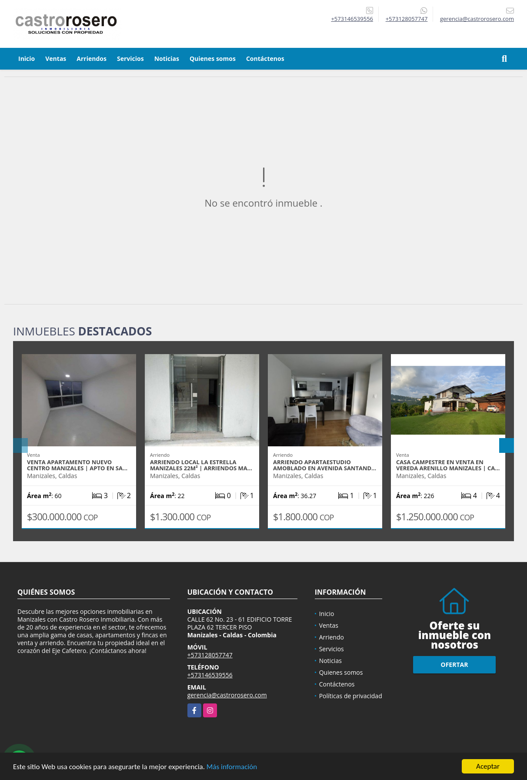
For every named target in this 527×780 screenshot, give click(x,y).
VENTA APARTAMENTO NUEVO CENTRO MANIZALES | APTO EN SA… (77, 465)
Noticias (166, 58)
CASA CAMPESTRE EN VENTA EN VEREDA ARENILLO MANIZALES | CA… (448, 465)
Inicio (26, 58)
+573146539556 (352, 19)
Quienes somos (213, 58)
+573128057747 (407, 19)
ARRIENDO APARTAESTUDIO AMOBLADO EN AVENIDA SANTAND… (324, 465)
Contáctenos (265, 58)
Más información (232, 767)
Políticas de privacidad (350, 696)
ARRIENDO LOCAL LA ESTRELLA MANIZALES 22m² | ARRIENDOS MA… (201, 465)
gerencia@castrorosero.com (227, 695)
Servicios (130, 58)
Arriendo (331, 637)
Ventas (55, 58)
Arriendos (92, 58)
